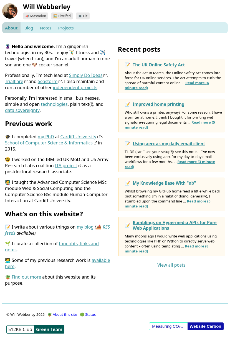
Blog (28, 28)
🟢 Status (88, 314)
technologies (54, 104)
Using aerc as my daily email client (169, 143)
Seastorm (47, 81)
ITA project (66, 165)
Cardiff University (78, 137)
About (11, 28)
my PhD (46, 137)
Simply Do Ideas (86, 75)
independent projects (75, 87)
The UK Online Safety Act (159, 64)
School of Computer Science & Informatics (49, 143)
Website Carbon (205, 326)
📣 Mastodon (35, 16)
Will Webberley (46, 6)
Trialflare (14, 81)
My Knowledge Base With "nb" (164, 183)
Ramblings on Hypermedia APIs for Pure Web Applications (175, 225)
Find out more (26, 277)
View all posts (171, 265)
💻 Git (82, 16)
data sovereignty (22, 110)
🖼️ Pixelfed (62, 16)
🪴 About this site (62, 314)
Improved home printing (158, 104)
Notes (46, 28)
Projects (66, 28)
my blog (85, 227)
